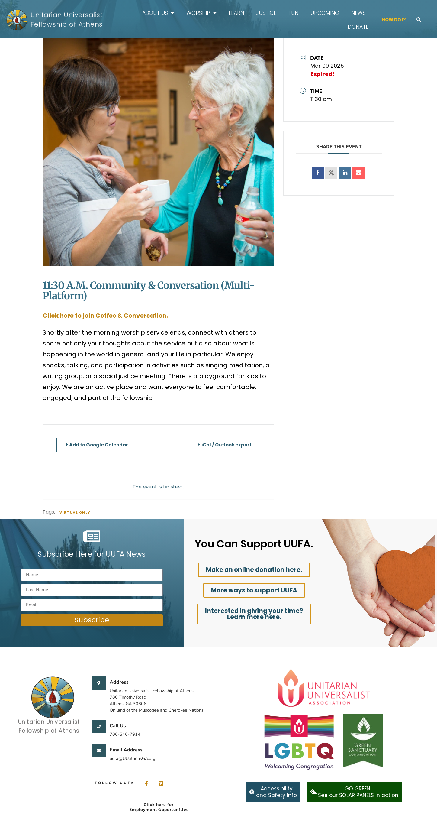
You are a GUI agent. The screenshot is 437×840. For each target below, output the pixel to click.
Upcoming (324, 13)
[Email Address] (99, 750)
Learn (236, 13)
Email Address (126, 750)
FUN (293, 13)
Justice (266, 13)
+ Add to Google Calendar (96, 445)
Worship (201, 12)
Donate (358, 27)
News (358, 13)
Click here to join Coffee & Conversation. (105, 315)
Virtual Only (75, 512)
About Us (158, 12)
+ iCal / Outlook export (225, 445)
